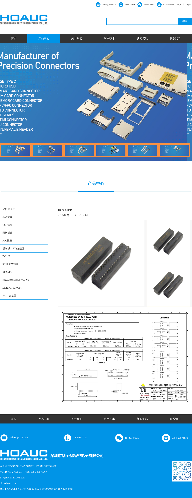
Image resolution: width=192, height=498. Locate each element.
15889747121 (75, 437)
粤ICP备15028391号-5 (12, 489)
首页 (13, 38)
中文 (179, 4)
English (188, 4)
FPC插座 (7, 240)
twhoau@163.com (14, 437)
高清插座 (7, 217)
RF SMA (7, 272)
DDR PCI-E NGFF (12, 287)
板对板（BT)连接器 (13, 248)
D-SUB (6, 256)
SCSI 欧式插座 (10, 264)
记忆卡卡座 (8, 209)
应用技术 (109, 38)
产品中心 (43, 38)
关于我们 (76, 38)
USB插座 (7, 225)
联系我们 (175, 38)
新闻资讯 (142, 38)
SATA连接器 (9, 295)
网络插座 (7, 232)
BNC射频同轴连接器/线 (15, 279)
